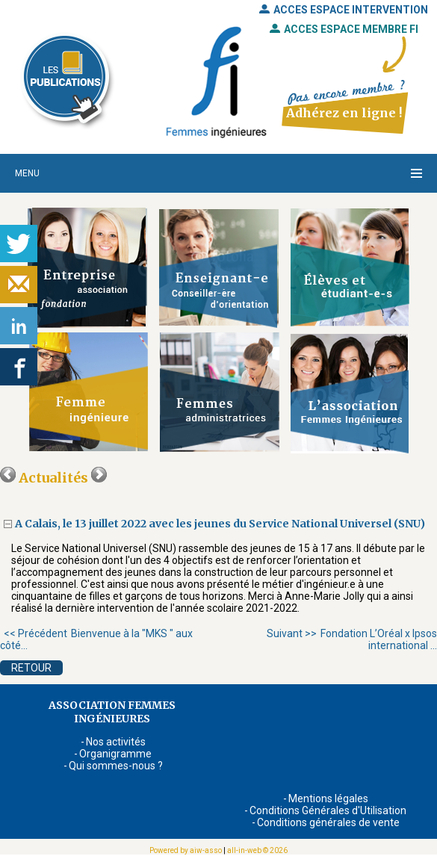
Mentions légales (328, 798)
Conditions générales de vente (328, 822)
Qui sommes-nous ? (116, 766)
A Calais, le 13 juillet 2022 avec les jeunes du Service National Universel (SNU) (221, 523)
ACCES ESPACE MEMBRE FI (344, 29)
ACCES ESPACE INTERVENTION (343, 10)
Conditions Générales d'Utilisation (328, 810)
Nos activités (116, 742)
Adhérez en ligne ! (344, 112)
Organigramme (115, 754)
